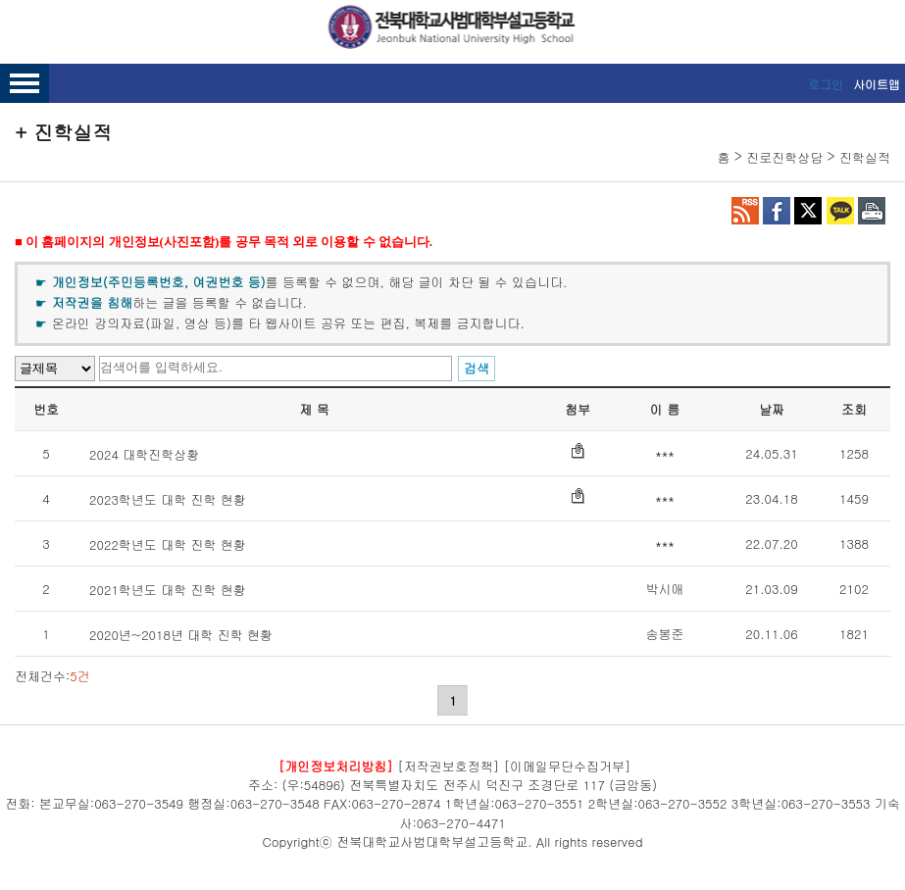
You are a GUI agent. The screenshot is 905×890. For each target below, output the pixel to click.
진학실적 (864, 157)
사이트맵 (876, 83)
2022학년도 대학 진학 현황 (167, 544)
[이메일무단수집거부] (567, 765)
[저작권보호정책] (448, 765)
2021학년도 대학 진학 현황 (167, 589)
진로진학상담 (784, 157)
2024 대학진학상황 (144, 454)
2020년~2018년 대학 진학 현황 (181, 634)
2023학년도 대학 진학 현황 (167, 499)
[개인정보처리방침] (335, 765)
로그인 (825, 83)
